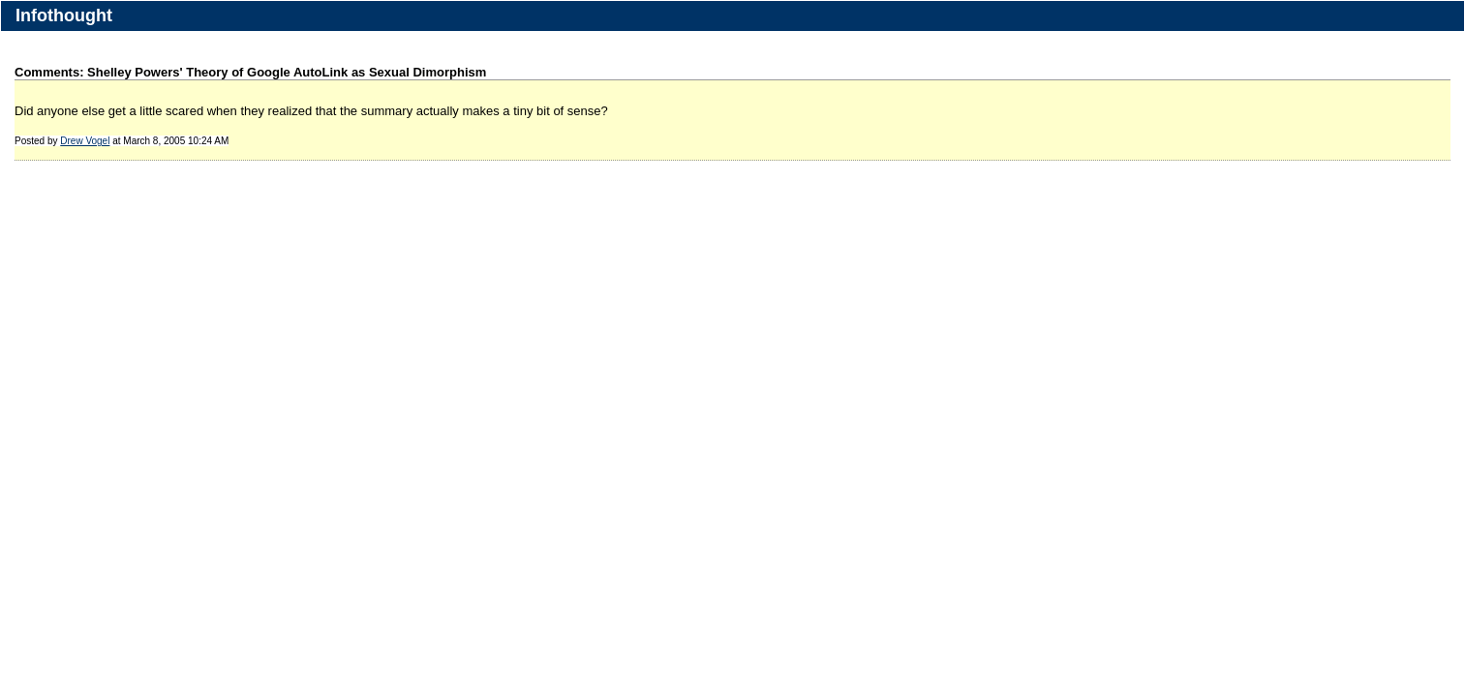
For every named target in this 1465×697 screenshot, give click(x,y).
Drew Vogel (84, 141)
